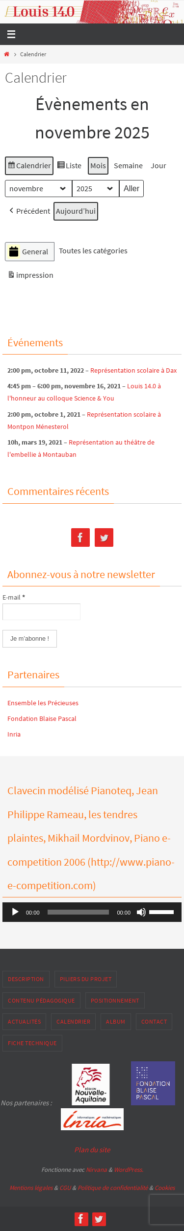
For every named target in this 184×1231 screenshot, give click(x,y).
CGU (65, 1188)
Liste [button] (68, 167)
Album (116, 1021)
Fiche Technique (32, 1043)
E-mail (13, 597)
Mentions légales (31, 1188)
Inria (14, 734)
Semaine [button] (128, 165)
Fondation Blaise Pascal (42, 718)
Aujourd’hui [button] (76, 211)
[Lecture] (15, 912)
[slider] (78, 912)
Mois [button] (98, 165)
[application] (92, 912)
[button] (29, 211)
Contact (154, 1021)
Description (26, 979)
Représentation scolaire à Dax (133, 370)
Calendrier (73, 1021)
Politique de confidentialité (113, 1188)
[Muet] (141, 912)
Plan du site (92, 1149)
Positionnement (115, 1000)
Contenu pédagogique (41, 1000)
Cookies (165, 1188)
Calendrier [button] (29, 167)
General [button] (27, 252)
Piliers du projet (86, 979)
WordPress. (128, 1169)
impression (30, 277)
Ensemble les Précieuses (43, 702)
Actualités (24, 1021)
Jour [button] (158, 165)
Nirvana (96, 1169)
